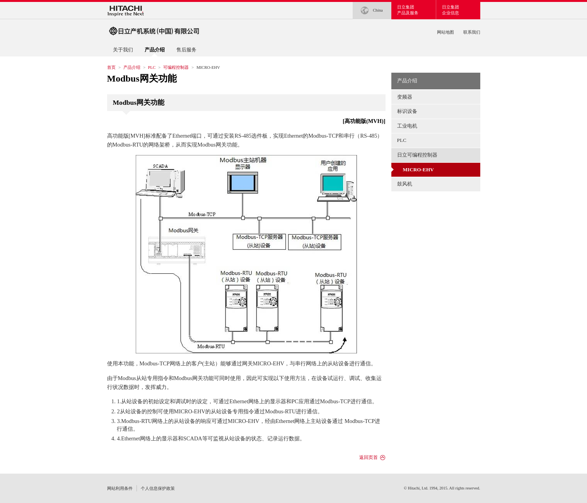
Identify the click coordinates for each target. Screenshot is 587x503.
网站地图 (445, 32)
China (372, 11)
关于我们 (123, 50)
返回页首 (368, 457)
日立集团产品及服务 (407, 10)
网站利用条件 (120, 488)
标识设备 (407, 111)
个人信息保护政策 (158, 488)
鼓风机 (404, 184)
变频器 (404, 97)
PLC (152, 67)
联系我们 (471, 32)
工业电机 (407, 126)
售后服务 (186, 50)
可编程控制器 (176, 67)
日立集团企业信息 (450, 10)
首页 (111, 67)
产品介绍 (131, 67)
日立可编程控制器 (417, 155)
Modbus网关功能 (142, 78)
